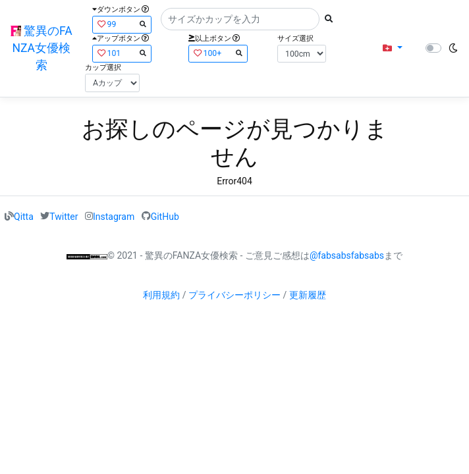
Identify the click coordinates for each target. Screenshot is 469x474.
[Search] (240, 19)
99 (121, 24)
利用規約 (161, 295)
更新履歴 (307, 295)
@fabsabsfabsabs (347, 255)
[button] (392, 48)
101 (121, 53)
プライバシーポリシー (234, 295)
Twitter (63, 216)
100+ (218, 53)
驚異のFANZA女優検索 (41, 48)
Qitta (24, 216)
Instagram (113, 216)
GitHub (165, 216)
